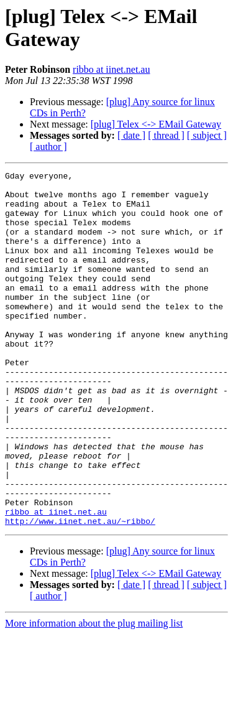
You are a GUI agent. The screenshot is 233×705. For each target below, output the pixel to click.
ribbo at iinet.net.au (111, 69)
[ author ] (48, 146)
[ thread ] (166, 135)
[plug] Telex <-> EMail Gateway (156, 124)
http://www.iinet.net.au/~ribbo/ (80, 591)
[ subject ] (207, 135)
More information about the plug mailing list (94, 694)
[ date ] (131, 135)
